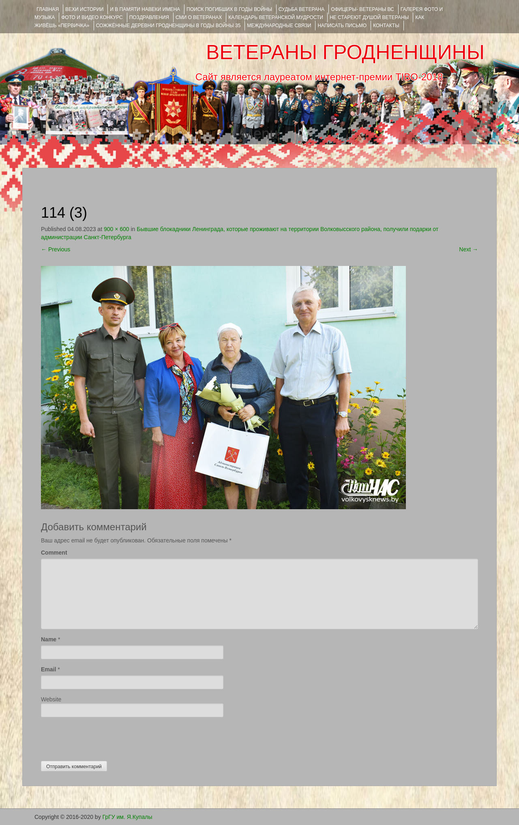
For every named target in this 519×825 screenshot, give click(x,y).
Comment (54, 552)
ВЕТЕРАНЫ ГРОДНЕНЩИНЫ (345, 52)
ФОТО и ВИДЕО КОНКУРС (91, 17)
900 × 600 (116, 229)
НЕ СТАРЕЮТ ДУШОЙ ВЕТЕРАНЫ (369, 17)
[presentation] (102, 737)
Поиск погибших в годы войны (229, 9)
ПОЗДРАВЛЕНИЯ (149, 17)
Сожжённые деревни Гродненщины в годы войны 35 (168, 25)
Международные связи (279, 25)
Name (48, 639)
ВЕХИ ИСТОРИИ (84, 9)
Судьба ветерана (302, 9)
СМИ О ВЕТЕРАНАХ (199, 17)
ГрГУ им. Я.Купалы (127, 817)
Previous (55, 249)
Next (468, 249)
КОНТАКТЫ (386, 25)
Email (48, 669)
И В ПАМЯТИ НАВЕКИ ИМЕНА (145, 9)
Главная (47, 9)
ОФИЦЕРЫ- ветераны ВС (362, 9)
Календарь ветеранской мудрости (275, 17)
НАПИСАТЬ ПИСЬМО (342, 25)
